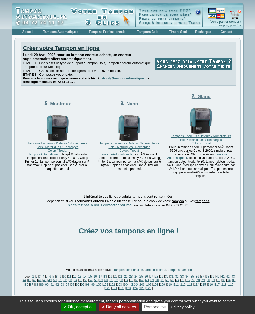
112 (183, 284)
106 (142, 284)
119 (230, 284)
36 (197, 276)
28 (156, 276)
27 (151, 276)
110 (169, 284)
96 (77, 284)
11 (69, 276)
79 (203, 280)
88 (36, 284)
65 (131, 280)
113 (189, 284)
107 (148, 284)
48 (44, 280)
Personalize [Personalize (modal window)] (155, 307)
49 (50, 280)
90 (46, 284)
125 (141, 288)
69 (152, 280)
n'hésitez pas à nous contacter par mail (100, 205)
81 (213, 280)
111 (176, 284)
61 (111, 280)
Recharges (203, 32)
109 (162, 284)
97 (82, 284)
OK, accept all (78, 307)
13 (79, 276)
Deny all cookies (119, 307)
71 (162, 280)
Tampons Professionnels (107, 32)
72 (167, 280)
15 (90, 276)
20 (115, 276)
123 (128, 288)
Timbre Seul (178, 32)
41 (223, 276)
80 (208, 280)
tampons (174, 270)
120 (107, 288)
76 (188, 280)
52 (65, 280)
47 (39, 280)
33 (182, 276)
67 (141, 280)
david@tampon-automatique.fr (124, 78)
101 (105, 284)
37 (202, 276)
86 (26, 284)
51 (60, 280)
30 (166, 276)
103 (119, 284)
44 (24, 280)
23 (131, 276)
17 (100, 276)
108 (155, 284)
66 (136, 280)
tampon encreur (155, 270)
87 (31, 284)
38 (207, 276)
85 (233, 280)
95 (72, 284)
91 (52, 284)
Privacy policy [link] (183, 307)
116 (210, 284)
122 (121, 288)
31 (172, 276)
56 (85, 280)
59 (101, 280)
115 (203, 284)
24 (136, 276)
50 (55, 280)
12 (74, 276)
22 (125, 276)
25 (141, 276)
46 (34, 280)
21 (120, 276)
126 (148, 288)
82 (218, 280)
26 (146, 276)
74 (177, 280)
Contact (226, 32)
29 (161, 276)
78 (198, 280)
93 (62, 284)
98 (87, 284)
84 (228, 280)
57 (90, 280)
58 (95, 280)
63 (121, 280)
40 (217, 276)
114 (196, 284)
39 (212, 276)
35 (192, 276)
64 (126, 280)
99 (93, 284)
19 (110, 276)
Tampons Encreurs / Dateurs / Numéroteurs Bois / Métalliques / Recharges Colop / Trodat (57, 147)
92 (57, 284)
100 (98, 284)
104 (126, 284)
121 (114, 288)
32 (176, 276)
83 (223, 280)
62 (116, 280)
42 (228, 276)
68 (147, 280)
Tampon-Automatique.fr (44, 154)
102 (112, 284)
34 (187, 276)
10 (64, 276)
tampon (187, 270)
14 (85, 276)
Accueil (28, 32)
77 (193, 280)
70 (157, 280)
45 (29, 280)
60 (106, 280)
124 (135, 288)
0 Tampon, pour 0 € (225, 23)
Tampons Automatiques (60, 32)
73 (172, 280)
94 (67, 284)
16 (95, 276)
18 (105, 276)
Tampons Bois (147, 32)
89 (42, 284)
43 (233, 276)
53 (70, 280)
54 (75, 280)
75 (182, 280)
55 (80, 280)
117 (217, 284)
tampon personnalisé (128, 270)
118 (224, 284)
